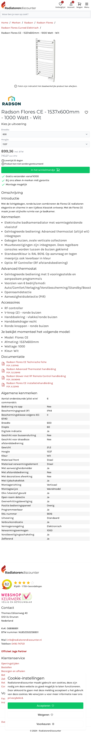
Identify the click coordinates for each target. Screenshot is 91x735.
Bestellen (6, 667)
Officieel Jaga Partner (14, 651)
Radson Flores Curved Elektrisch (20, 27)
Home (4, 22)
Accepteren (45, 705)
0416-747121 (18, 643)
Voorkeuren (45, 724)
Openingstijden (10, 663)
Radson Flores (45, 22)
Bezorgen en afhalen (13, 671)
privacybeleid (15, 697)
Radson (28, 22)
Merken (16, 22)
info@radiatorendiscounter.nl (24, 639)
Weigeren (45, 714)
